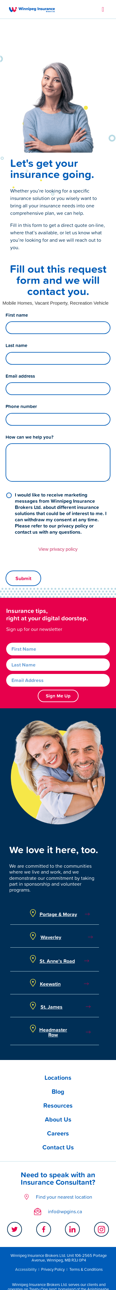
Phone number (21, 370)
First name (17, 279)
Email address (20, 340)
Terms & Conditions (86, 1233)
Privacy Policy (53, 1233)
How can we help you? (30, 401)
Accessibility (26, 1233)
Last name (16, 309)
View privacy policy (57, 512)
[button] (103, 9)
